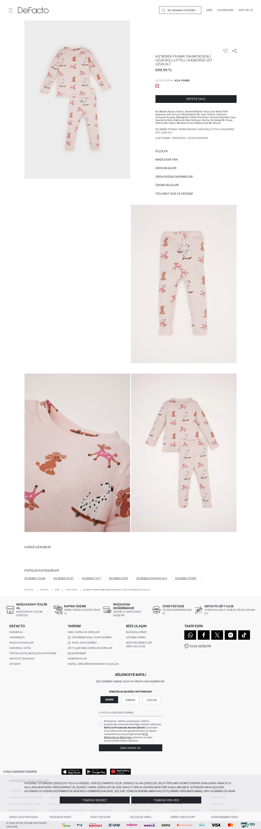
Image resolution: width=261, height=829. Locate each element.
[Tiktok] (244, 635)
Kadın (109, 699)
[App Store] (71, 771)
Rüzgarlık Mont (61, 817)
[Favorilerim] (225, 10)
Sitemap (14, 663)
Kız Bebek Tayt (91, 578)
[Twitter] (217, 635)
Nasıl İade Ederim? (82, 642)
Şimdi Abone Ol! (130, 747)
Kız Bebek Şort (118, 578)
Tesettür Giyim (100, 817)
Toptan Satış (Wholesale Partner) (32, 653)
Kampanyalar (77, 658)
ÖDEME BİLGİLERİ (167, 185)
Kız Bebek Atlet (63, 578)
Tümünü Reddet (94, 800)
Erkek (130, 700)
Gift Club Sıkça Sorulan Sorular (90, 647)
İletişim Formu (136, 637)
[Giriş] (209, 10)
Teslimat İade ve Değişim (174, 193)
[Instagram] (231, 635)
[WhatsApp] (190, 635)
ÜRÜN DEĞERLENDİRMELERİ (174, 176)
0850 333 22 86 (135, 646)
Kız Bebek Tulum (34, 578)
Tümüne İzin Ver (166, 800)
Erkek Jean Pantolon (23, 817)
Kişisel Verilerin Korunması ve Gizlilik (93, 663)
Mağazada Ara (166, 159)
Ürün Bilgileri (165, 168)
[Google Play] (96, 771)
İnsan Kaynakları (21, 642)
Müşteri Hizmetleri (139, 642)
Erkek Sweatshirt (183, 817)
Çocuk (152, 700)
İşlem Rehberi (77, 653)
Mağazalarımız (136, 632)
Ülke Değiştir (200, 646)
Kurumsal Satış (20, 647)
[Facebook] (204, 635)
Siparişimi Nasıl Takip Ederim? (90, 637)
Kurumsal (16, 632)
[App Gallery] (120, 771)
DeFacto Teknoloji (21, 658)
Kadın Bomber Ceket (224, 817)
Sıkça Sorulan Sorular (84, 632)
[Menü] (10, 10)
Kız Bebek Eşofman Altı (151, 578)
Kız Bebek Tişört (186, 578)
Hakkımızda (17, 637)
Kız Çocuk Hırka (140, 817)
